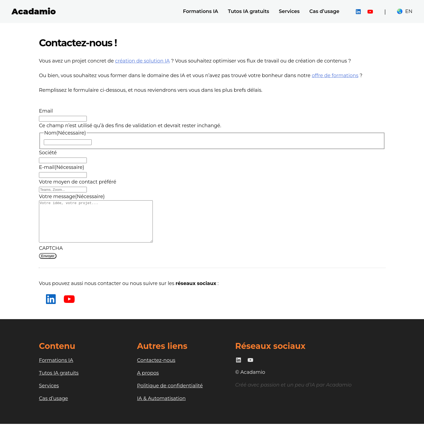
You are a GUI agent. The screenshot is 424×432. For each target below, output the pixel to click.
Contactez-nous (156, 368)
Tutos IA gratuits (59, 381)
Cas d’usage (53, 407)
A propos (148, 381)
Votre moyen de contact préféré (77, 182)
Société (48, 153)
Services (49, 394)
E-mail (61, 167)
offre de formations (335, 75)
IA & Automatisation (161, 407)
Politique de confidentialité (170, 394)
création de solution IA (142, 61)
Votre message (72, 196)
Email (46, 111)
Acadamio (34, 11)
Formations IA (56, 368)
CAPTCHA (51, 256)
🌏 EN (404, 11)
